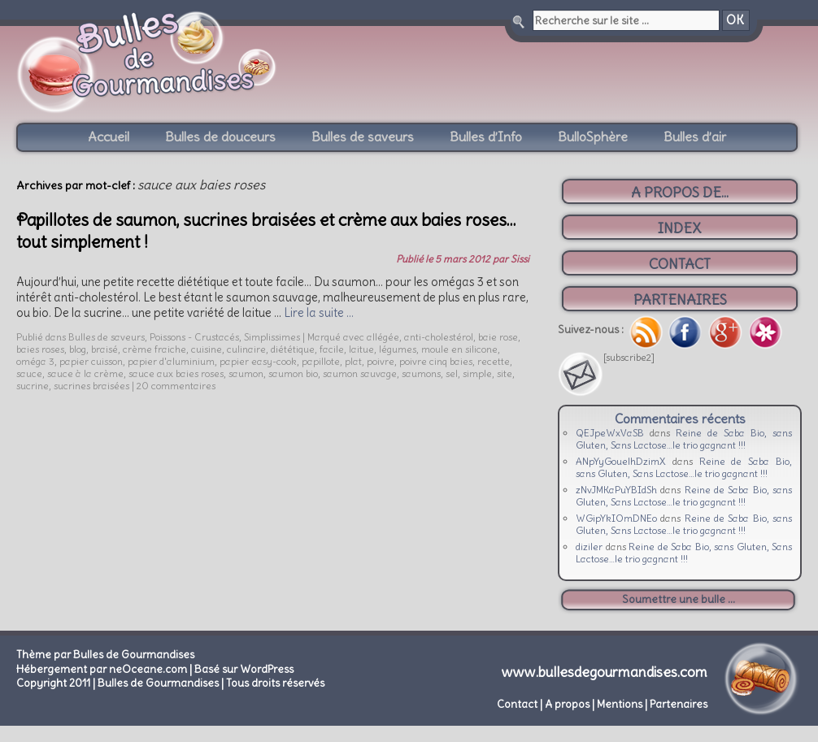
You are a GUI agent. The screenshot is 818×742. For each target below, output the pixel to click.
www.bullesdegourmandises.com (604, 672)
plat (353, 361)
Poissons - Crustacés (194, 337)
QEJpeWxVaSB (610, 433)
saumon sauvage (360, 373)
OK (735, 20)
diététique (293, 349)
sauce (29, 373)
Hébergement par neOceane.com (101, 669)
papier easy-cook (258, 361)
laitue (361, 349)
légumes (397, 349)
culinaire (246, 349)
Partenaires (678, 704)
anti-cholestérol (438, 337)
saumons (421, 373)
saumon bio (293, 373)
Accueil (108, 136)
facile (332, 349)
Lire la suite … (319, 313)
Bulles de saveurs (362, 136)
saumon (245, 373)
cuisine (206, 349)
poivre (380, 361)
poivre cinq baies (435, 361)
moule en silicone (459, 349)
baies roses (40, 349)
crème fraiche (154, 349)
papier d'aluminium (171, 361)
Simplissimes (272, 337)
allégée (383, 337)
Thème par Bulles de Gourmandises (105, 655)
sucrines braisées (91, 386)
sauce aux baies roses (176, 373)
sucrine (32, 386)
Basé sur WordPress (244, 669)
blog (77, 349)
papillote (321, 361)
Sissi (520, 259)
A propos (567, 704)
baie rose (498, 337)
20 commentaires (176, 386)
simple (477, 373)
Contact (517, 704)
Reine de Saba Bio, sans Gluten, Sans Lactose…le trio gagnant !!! (684, 439)
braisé (104, 349)
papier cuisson (91, 361)
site (504, 373)
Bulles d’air (695, 136)
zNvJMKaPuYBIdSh (616, 490)
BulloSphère (593, 136)
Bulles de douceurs (220, 136)
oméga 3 (35, 361)
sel (452, 373)
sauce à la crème (85, 373)
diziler (589, 546)
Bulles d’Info (486, 136)
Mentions (619, 704)
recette (493, 361)
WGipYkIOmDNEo (616, 518)
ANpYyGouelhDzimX (621, 461)
